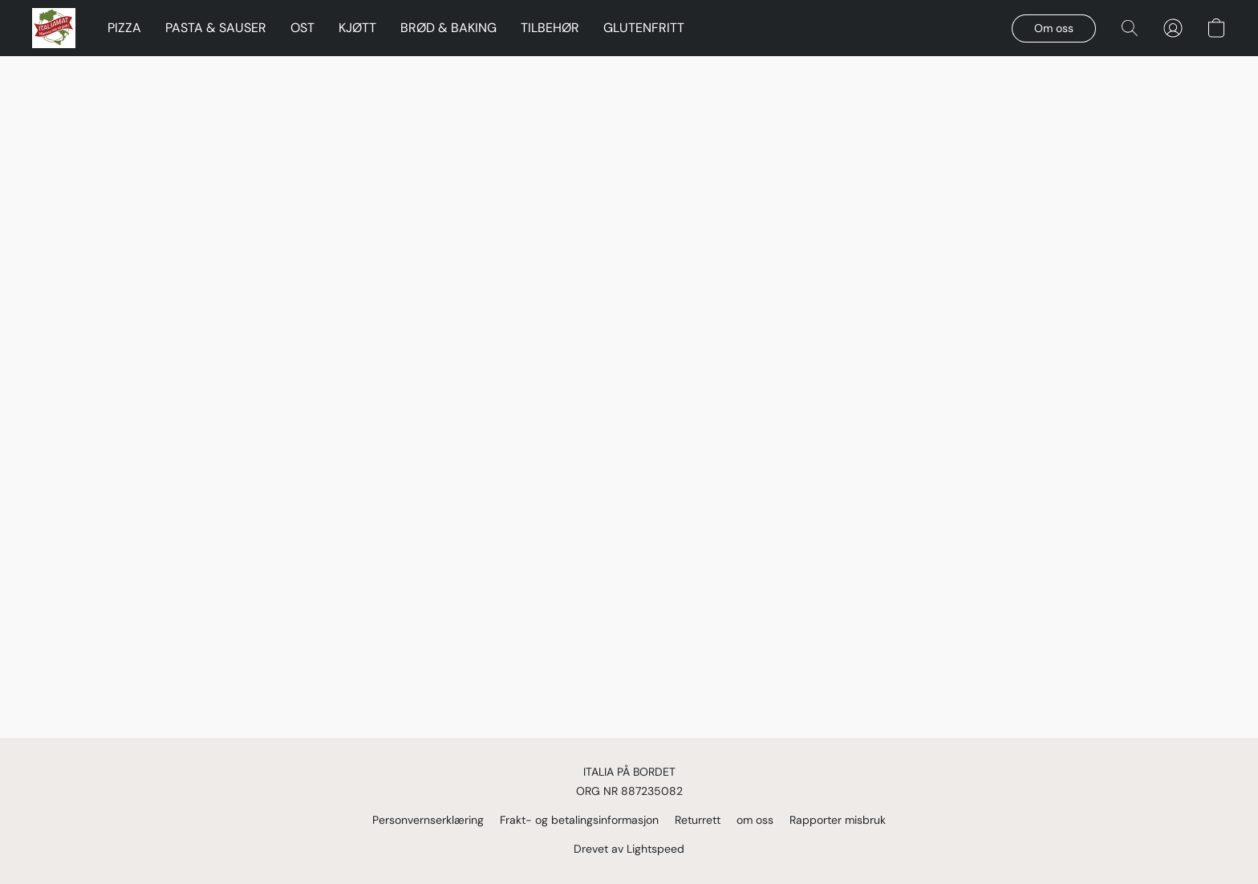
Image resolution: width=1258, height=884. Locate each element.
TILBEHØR (550, 27)
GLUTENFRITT (643, 27)
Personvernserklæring (428, 820)
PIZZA (124, 27)
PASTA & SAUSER (215, 27)
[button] (53, 28)
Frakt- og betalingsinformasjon (579, 820)
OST (302, 27)
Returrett (697, 820)
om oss (755, 820)
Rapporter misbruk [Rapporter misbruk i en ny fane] (837, 820)
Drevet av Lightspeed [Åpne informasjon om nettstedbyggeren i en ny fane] (629, 848)
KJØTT (357, 27)
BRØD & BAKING (448, 27)
